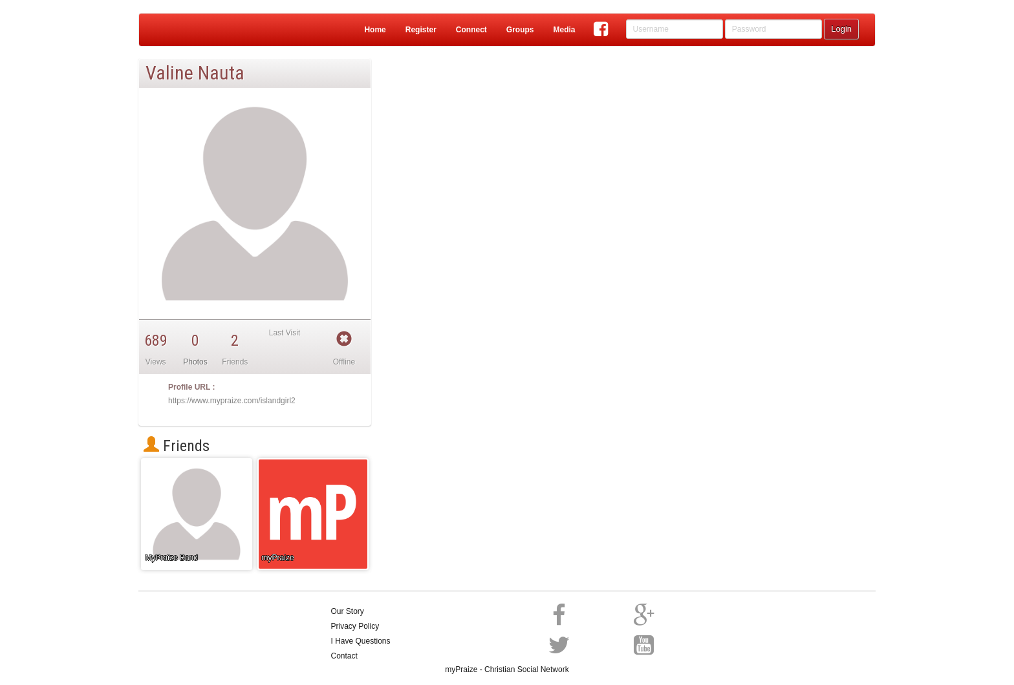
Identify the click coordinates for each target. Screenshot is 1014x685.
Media (564, 29)
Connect (471, 29)
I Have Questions (361, 641)
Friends (177, 446)
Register (421, 29)
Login (841, 29)
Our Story (347, 611)
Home (374, 29)
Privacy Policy (355, 626)
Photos (195, 361)
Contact (344, 655)
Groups (520, 29)
